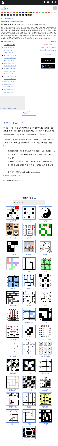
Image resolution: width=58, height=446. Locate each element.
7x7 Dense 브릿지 (8, 52)
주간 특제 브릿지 (8, 89)
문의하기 (42, 47)
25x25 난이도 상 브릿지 (10, 81)
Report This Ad (12, 108)
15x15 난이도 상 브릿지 (10, 71)
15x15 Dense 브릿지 (9, 73)
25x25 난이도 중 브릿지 (10, 79)
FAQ (55, 47)
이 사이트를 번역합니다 (7, 18)
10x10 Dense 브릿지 (9, 63)
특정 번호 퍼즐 (49, 47)
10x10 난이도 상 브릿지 (10, 60)
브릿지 (5, 8)
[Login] (2, 2)
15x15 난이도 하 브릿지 (10, 65)
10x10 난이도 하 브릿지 (10, 55)
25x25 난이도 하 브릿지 (10, 76)
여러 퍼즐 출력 (43, 50)
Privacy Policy (48, 54)
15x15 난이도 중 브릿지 (10, 68)
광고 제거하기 (4, 108)
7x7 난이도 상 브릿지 (9, 50)
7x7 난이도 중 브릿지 (9, 47)
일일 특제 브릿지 (8, 86)
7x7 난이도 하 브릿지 (9, 45)
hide (35, 198)
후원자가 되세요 (48, 44)
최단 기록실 (51, 50)
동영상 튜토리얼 (8, 41)
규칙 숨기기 (54, 41)
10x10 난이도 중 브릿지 (10, 58)
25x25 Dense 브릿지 (9, 84)
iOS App (48, 60)
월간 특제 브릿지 (8, 92)
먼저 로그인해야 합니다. (12, 175)
